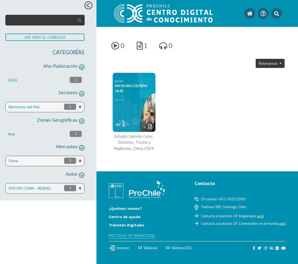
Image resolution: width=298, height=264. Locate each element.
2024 (12, 80)
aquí (260, 216)
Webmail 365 (179, 248)
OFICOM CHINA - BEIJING (29, 188)
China (13, 160)
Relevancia (268, 63)
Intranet (119, 247)
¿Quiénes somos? (125, 208)
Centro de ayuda (124, 216)
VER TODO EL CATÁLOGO (44, 37)
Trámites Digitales (126, 225)
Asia (11, 134)
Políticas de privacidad (132, 235)
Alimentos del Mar (24, 106)
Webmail (147, 248)
